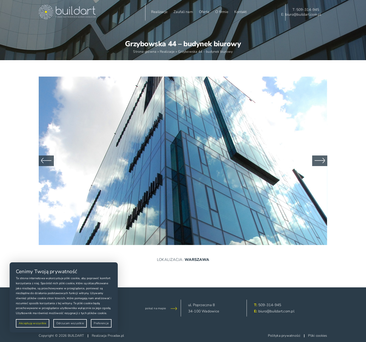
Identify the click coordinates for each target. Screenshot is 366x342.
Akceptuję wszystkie (32, 323)
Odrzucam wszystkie (70, 323)
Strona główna (144, 51)
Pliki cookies (317, 335)
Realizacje (167, 51)
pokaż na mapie (155, 308)
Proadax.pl (116, 335)
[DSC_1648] (183, 79)
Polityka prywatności (284, 335)
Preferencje (101, 323)
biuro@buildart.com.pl (276, 311)
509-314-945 (269, 305)
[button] (46, 160)
